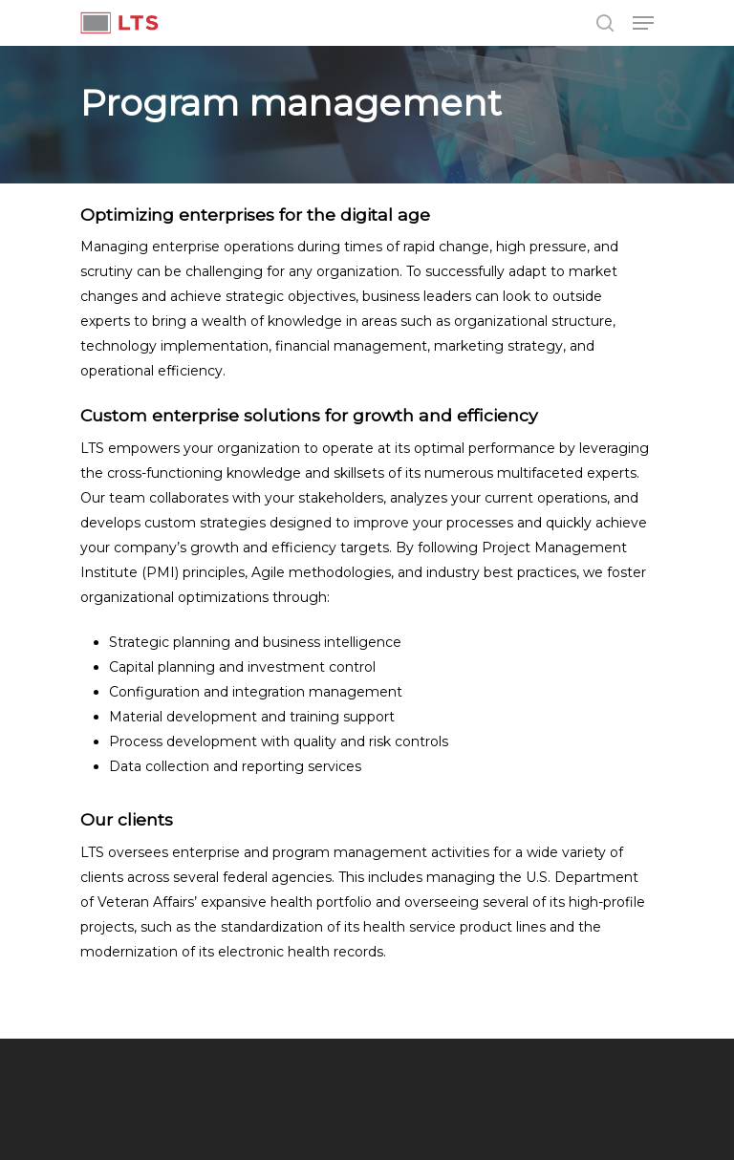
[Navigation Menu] (643, 22)
